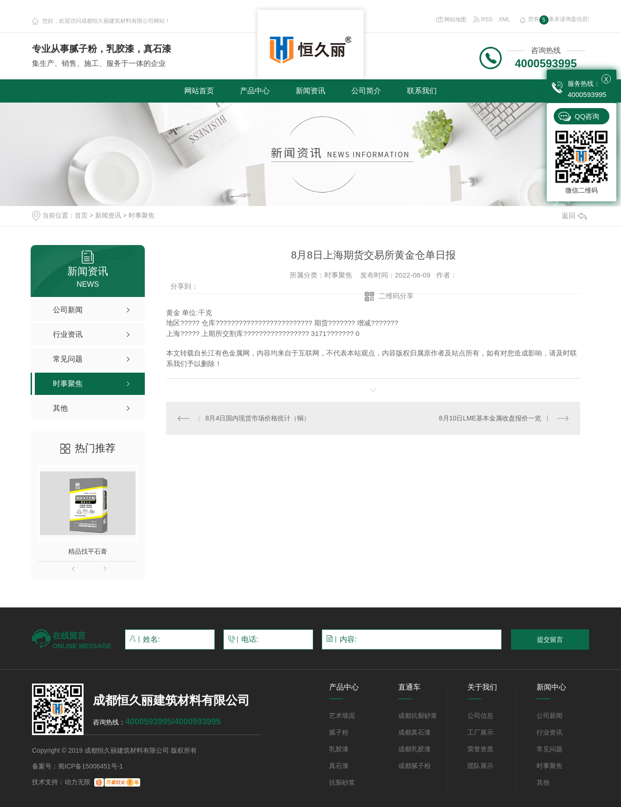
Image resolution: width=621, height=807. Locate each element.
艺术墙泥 (342, 715)
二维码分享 (396, 296)
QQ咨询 (587, 116)
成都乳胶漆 (414, 749)
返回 (574, 216)
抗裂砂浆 (342, 782)
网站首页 (199, 91)
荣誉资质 (480, 749)
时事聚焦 (142, 215)
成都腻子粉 (414, 765)
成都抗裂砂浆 (417, 715)
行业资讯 (550, 732)
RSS (483, 19)
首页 (81, 215)
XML (505, 19)
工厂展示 (480, 732)
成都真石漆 (414, 732)
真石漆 (339, 765)
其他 (543, 782)
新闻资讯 (310, 91)
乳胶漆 (339, 749)
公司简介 (366, 91)
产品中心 (255, 91)
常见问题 (550, 749)
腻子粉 (339, 732)
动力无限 (78, 782)
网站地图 (451, 19)
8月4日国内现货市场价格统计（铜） (258, 418)
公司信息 (480, 715)
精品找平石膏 (87, 551)
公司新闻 (550, 715)
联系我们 (422, 91)
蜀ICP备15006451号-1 (90, 766)
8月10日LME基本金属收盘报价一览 (490, 418)
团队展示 (480, 765)
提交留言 (550, 639)
